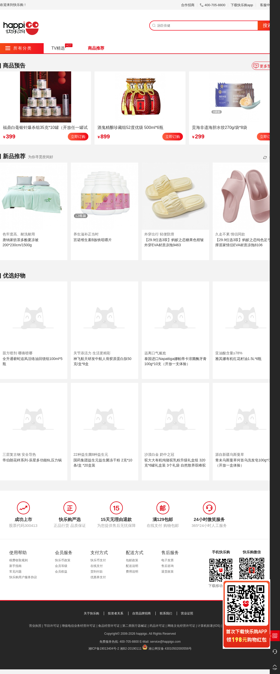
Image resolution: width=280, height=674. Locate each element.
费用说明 (132, 571)
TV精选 (58, 48)
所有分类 (18, 48)
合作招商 (187, 5)
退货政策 (167, 571)
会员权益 (61, 571)
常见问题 (15, 571)
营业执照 (35, 626)
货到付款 (96, 571)
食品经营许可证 (109, 626)
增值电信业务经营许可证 (79, 626)
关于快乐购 (91, 613)
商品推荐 (96, 48)
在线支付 (96, 566)
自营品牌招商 (141, 613)
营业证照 (187, 613)
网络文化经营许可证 (181, 626)
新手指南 (15, 566)
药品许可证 (157, 626)
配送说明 (132, 566)
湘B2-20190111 (131, 648)
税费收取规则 (18, 560)
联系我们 (166, 613)
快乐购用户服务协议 (23, 577)
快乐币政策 (62, 560)
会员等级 (61, 566)
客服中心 (268, 5)
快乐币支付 (98, 560)
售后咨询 (167, 566)
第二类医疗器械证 (134, 626)
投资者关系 (115, 613)
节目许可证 (51, 626)
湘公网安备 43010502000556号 (170, 648)
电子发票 (167, 560)
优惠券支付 (98, 577)
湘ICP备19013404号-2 (103, 648)
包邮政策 (132, 560)
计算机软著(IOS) (209, 626)
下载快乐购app (242, 5)
